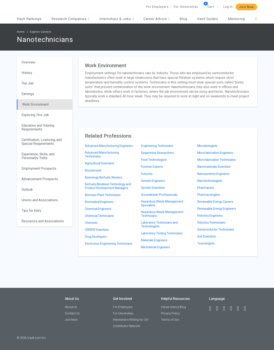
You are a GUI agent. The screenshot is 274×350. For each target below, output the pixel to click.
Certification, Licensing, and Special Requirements (41, 142)
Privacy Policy (170, 313)
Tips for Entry (31, 211)
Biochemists (93, 170)
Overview (28, 62)
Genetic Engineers (153, 180)
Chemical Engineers (98, 209)
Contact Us (72, 313)
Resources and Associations (42, 221)
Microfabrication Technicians (216, 159)
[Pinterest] (240, 308)
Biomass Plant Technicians (103, 195)
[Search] (256, 19)
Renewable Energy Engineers (216, 208)
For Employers (157, 6)
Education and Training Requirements (37, 127)
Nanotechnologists (209, 180)
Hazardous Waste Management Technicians (162, 213)
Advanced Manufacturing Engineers (109, 146)
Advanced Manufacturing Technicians (102, 154)
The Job (27, 83)
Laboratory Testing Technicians (162, 233)
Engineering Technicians (157, 146)
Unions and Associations (39, 200)
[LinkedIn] (219, 308)
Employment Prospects (38, 168)
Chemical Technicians (99, 215)
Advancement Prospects (39, 179)
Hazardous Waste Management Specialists (162, 203)
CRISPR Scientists (97, 229)
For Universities (186, 6)
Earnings (27, 94)
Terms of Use (170, 319)
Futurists (147, 174)
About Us (71, 307)
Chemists (91, 222)
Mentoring (236, 19)
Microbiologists (207, 146)
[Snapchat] (247, 308)
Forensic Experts (152, 166)
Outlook (27, 190)
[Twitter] (226, 308)
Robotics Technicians (211, 222)
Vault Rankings (29, 19)
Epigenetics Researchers (157, 152)
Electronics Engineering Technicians (108, 243)
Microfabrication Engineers (215, 152)
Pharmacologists (208, 194)
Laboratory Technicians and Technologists (159, 224)
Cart (210, 6)
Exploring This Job (35, 115)
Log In (228, 6)
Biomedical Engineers (99, 202)
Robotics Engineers (210, 215)
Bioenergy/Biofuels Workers (103, 177)
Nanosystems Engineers (213, 174)
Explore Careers (40, 31)
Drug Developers (96, 236)
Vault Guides (207, 19)
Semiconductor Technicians (215, 229)
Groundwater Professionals (159, 194)
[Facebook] (212, 308)
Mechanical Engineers (155, 247)
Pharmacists (205, 187)
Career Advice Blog (173, 307)
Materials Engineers (154, 240)
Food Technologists (154, 159)
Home (21, 31)
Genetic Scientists (153, 187)
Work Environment (35, 104)
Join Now (246, 7)
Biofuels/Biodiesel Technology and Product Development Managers (108, 186)
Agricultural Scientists (99, 163)
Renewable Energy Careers (215, 201)
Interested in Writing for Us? (131, 319)
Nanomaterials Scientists (214, 166)
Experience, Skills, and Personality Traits (37, 156)
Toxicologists (206, 243)
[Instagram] (233, 308)
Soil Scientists (206, 236)
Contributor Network (126, 326)
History (26, 73)
